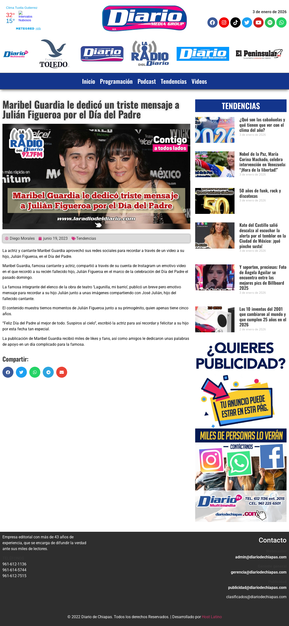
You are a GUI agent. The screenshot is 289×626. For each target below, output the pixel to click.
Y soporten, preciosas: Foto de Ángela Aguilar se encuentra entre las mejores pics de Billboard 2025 (262, 277)
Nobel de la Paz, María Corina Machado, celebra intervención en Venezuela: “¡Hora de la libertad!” (262, 162)
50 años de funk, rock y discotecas (260, 193)
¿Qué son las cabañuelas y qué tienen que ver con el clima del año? (262, 124)
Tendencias (174, 81)
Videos (199, 81)
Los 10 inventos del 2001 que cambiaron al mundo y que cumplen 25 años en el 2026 (262, 317)
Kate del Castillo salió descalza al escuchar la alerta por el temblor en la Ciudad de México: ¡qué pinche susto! (262, 235)
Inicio (88, 81)
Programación (116, 81)
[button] (7, 372)
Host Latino (212, 617)
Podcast (147, 81)
